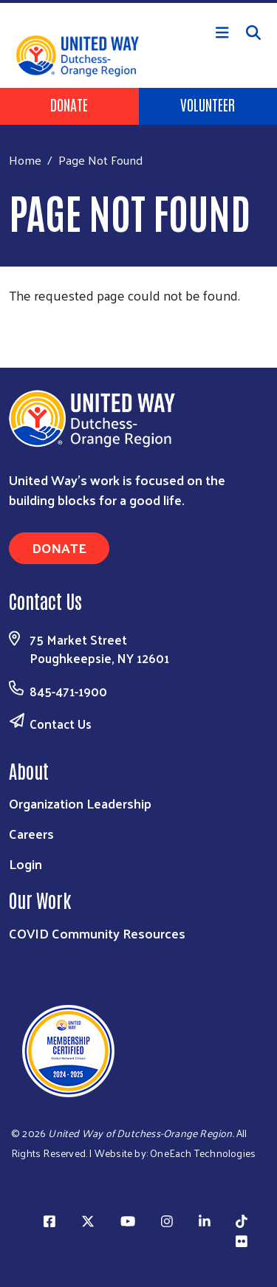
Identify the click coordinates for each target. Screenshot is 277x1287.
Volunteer (207, 104)
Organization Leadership (80, 803)
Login (25, 863)
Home (25, 160)
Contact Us (61, 724)
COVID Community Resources (97, 933)
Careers (31, 833)
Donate (69, 104)
